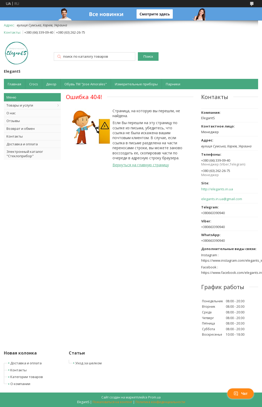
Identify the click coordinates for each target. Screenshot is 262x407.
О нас (11, 113)
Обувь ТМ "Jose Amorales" (85, 84)
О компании (20, 383)
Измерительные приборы (136, 84)
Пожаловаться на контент (112, 402)
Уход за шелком (88, 363)
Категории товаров (26, 376)
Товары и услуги (19, 105)
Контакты (14, 136)
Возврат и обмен (20, 128)
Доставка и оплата (22, 144)
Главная (14, 84)
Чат (241, 393)
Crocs (33, 84)
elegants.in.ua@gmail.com (221, 199)
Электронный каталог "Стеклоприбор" (24, 153)
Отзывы (13, 120)
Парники (173, 84)
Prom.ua (154, 397)
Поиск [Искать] (148, 56)
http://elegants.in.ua (217, 189)
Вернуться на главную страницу (141, 164)
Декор (51, 84)
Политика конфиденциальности (160, 402)
